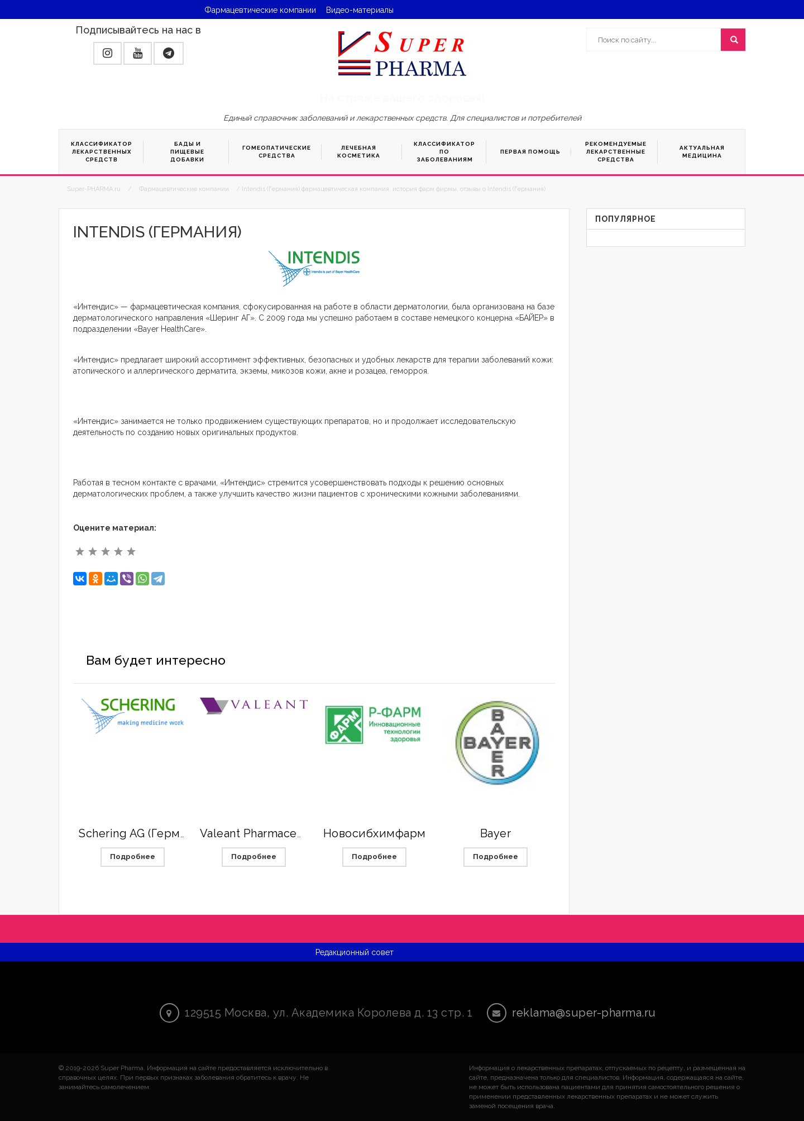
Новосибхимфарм (374, 833)
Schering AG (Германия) (144, 833)
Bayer (495, 833)
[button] (107, 53)
